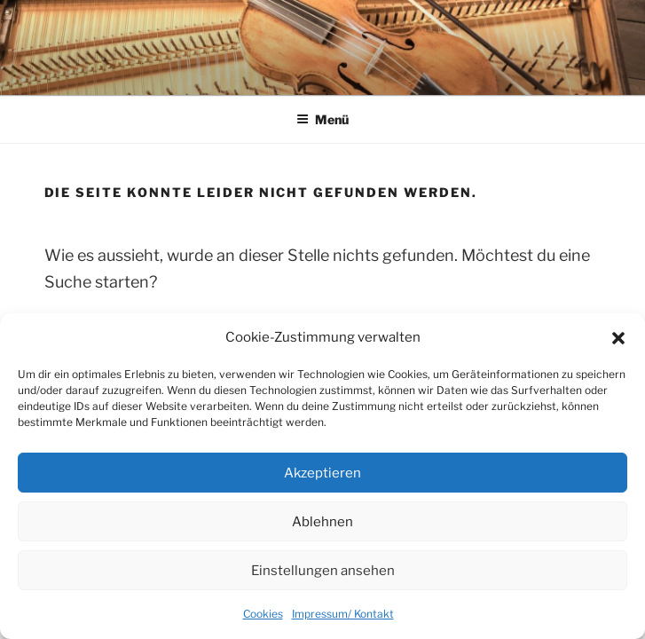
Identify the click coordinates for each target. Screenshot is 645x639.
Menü (322, 119)
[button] (618, 338)
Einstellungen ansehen (323, 571)
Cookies (263, 613)
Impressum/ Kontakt (343, 613)
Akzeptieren (322, 473)
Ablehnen (322, 522)
